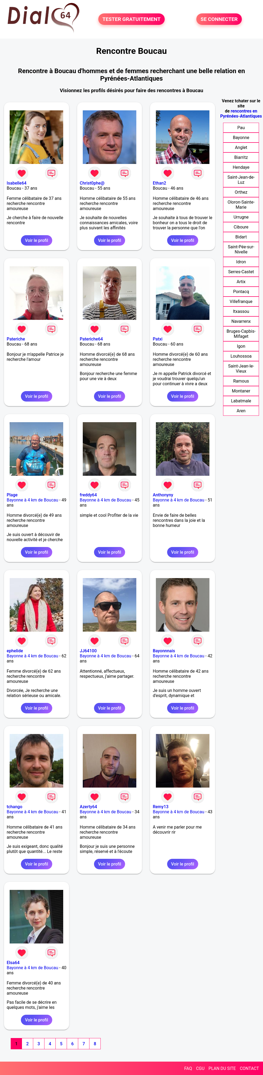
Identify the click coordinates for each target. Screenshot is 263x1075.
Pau (241, 127)
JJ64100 (88, 650)
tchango (14, 806)
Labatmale (241, 400)
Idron (241, 261)
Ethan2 (159, 183)
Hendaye (241, 167)
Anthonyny (163, 494)
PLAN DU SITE (222, 1068)
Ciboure (241, 227)
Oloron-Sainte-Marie (241, 205)
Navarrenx (241, 321)
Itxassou (241, 311)
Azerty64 (88, 806)
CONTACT (249, 1068)
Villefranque (241, 301)
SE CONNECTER (219, 19)
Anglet (241, 147)
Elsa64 (13, 962)
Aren (241, 410)
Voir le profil (36, 240)
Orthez (241, 192)
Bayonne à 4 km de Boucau (32, 500)
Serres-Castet (241, 271)
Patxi (157, 339)
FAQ (188, 1068)
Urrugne (241, 217)
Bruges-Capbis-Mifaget (241, 334)
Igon (241, 346)
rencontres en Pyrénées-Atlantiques (241, 113)
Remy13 (160, 806)
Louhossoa (241, 356)
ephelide (15, 650)
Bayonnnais (164, 650)
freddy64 (88, 494)
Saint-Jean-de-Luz (241, 180)
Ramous (241, 381)
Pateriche (16, 339)
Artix (240, 281)
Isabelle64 (17, 183)
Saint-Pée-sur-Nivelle (241, 249)
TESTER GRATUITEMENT (132, 19)
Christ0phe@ (92, 183)
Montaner (241, 391)
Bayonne (241, 137)
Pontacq (241, 291)
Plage (12, 494)
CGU (200, 1068)
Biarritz (241, 157)
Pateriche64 (91, 339)
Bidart (241, 236)
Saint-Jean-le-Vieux (241, 369)
